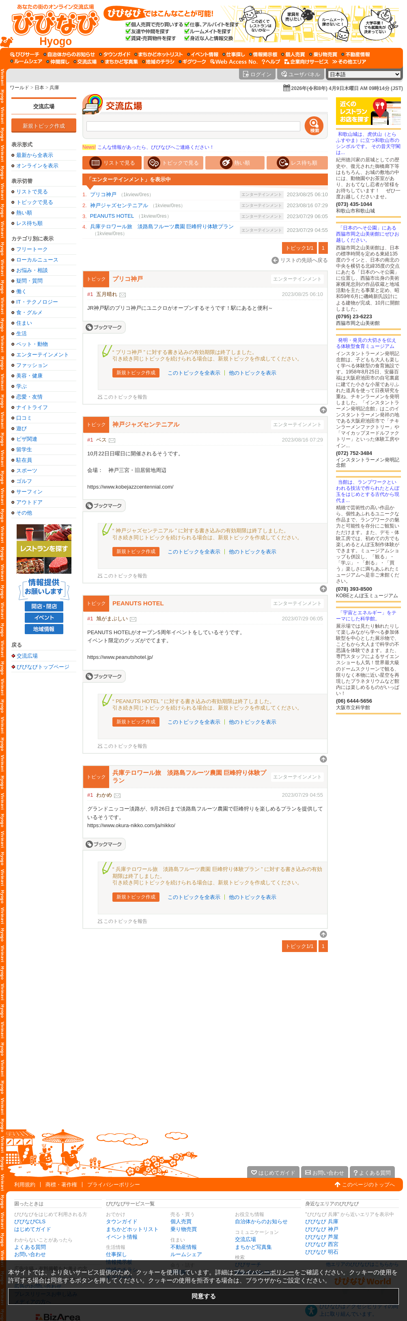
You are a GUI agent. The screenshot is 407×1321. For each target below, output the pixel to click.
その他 (24, 512)
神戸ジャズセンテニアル (119, 205)
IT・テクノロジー (37, 302)
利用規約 (24, 1185)
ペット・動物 (32, 344)
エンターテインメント (42, 354)
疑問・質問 (29, 280)
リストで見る (32, 191)
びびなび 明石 (321, 1252)
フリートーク (32, 249)
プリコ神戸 (103, 194)
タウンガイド (122, 1221)
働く (21, 291)
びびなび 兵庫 (321, 1221)
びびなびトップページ (43, 666)
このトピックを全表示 (194, 373)
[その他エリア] (349, 61)
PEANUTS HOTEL (112, 216)
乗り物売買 (183, 1229)
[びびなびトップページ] (51, 24)
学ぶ (21, 386)
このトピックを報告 (125, 397)
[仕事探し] (233, 54)
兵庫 (54, 87)
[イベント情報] (202, 54)
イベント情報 (122, 1237)
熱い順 (24, 212)
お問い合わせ (30, 1254)
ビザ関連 (26, 439)
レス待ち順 (29, 223)
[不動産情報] (355, 54)
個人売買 (181, 1221)
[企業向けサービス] (306, 61)
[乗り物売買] (323, 54)
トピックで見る (34, 202)
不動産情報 (183, 1247)
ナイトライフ (32, 407)
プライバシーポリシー (113, 1185)
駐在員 (24, 460)
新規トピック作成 (44, 126)
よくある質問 (30, 1247)
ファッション (32, 365)
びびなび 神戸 (321, 1229)
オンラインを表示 (37, 165)
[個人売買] (293, 54)
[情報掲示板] (263, 54)
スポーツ (26, 470)
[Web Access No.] (234, 61)
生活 (21, 333)
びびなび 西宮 (321, 1244)
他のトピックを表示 (252, 373)
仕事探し (116, 1254)
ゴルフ (24, 481)
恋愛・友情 (29, 396)
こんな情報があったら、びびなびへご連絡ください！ (148, 147)
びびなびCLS (29, 1221)
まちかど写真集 (253, 1247)
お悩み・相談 (32, 270)
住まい (24, 323)
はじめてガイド (32, 1229)
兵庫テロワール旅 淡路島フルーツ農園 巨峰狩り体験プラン (162, 226)
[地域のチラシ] (158, 61)
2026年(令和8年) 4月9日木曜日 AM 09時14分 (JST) (347, 88)
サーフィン (29, 491)
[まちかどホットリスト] (158, 54)
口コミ (24, 417)
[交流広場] (85, 61)
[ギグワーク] (192, 61)
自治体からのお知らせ (261, 1221)
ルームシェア (186, 1254)
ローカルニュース (37, 259)
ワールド (19, 87)
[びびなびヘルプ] (271, 61)
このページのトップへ (368, 1184)
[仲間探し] (57, 61)
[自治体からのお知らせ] (69, 54)
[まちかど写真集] (119, 61)
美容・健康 (29, 375)
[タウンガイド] (114, 54)
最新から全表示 (34, 155)
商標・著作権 (61, 1185)
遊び (21, 428)
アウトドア (29, 502)
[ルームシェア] (26, 61)
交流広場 (43, 106)
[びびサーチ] (24, 54)
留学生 (24, 449)
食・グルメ (29, 312)
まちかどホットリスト (132, 1229)
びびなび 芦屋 (321, 1237)
